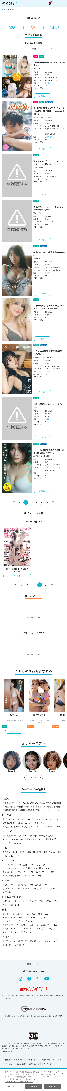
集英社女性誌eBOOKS (13, 826)
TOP (3, 10)
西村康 (47, 83)
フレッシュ (26, 872)
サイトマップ (47, 1064)
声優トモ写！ (52, 839)
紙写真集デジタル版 (12, 835)
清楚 (9, 892)
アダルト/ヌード (28, 932)
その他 (21, 945)
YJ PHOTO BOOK (32, 819)
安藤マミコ (48, 137)
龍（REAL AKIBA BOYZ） (43, 117)
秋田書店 (7, 803)
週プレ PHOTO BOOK (13, 819)
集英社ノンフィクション (35, 826)
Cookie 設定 (7, 1064)
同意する (33, 1087)
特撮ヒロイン (12, 928)
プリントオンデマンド (34, 839)
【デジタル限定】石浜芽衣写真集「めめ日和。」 (48, 352)
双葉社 (38, 810)
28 (41, 502)
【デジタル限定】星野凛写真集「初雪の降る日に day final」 (49, 451)
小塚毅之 (48, 419)
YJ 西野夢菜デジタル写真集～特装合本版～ (49, 63)
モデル (10, 917)
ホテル (51, 901)
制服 (26, 852)
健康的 (10, 872)
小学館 (38, 806)
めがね (56, 852)
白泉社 (22, 810)
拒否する (52, 1087)
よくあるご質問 (20, 1064)
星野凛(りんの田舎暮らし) (43, 456)
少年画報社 (48, 806)
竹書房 (57, 806)
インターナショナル (15, 876)
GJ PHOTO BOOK (50, 819)
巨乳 (29, 864)
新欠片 (15, 810)
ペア (8, 901)
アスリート (11, 932)
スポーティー (45, 872)
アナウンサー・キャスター (18, 925)
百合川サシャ (38, 168)
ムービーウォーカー (52, 810)
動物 (8, 945)
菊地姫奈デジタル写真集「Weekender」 (49, 253)
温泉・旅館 (12, 905)
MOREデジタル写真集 (13, 823)
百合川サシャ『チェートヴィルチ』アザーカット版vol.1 (49, 162)
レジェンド (32, 928)
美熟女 (42, 885)
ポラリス (7, 843)
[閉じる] (63, 1073)
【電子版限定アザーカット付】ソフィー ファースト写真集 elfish (49, 307)
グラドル (11, 914)
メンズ (51, 941)
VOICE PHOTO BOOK (13, 839)
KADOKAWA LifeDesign (51, 803)
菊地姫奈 (37, 259)
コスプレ (11, 852)
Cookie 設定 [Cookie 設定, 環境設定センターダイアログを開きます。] (9, 1086)
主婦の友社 (29, 806)
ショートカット (14, 868)
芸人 (47, 928)
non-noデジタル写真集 (34, 823)
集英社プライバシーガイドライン (26, 1060)
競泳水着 (40, 852)
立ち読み (42, 96)
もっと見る (33, 778)
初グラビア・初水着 (30, 941)
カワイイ (30, 888)
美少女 (10, 885)
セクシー (49, 888)
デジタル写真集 (12, 28)
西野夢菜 (37, 69)
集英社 (20, 806)
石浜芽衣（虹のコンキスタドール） (47, 357)
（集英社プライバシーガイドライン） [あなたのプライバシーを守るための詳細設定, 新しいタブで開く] (19, 1082)
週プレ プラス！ (33, 28)
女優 (44, 914)
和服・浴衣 (12, 855)
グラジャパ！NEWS (54, 28)
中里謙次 (48, 371)
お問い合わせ (34, 1064)
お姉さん (26, 885)
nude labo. (16, 843)
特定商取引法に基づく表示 (51, 1060)
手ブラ (10, 941)
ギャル (35, 876)
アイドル (29, 914)
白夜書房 (30, 810)
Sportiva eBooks (55, 826)
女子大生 (38, 917)
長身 (45, 868)
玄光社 (6, 806)
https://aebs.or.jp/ (7, 1051)
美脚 (32, 868)
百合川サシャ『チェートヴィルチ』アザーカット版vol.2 (49, 208)
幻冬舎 (13, 806)
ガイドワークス (19, 803)
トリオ (21, 901)
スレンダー (12, 864)
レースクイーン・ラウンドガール (22, 921)
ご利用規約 (7, 1060)
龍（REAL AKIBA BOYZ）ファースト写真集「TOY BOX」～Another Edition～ (49, 111)
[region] (33, 1080)
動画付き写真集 (46, 835)
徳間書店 (7, 810)
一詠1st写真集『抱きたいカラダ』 (48, 404)
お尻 (43, 864)
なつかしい (12, 888)
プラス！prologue (30, 835)
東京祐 (47, 273)
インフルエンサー (47, 925)
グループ (36, 901)
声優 (24, 917)
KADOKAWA (33, 803)
